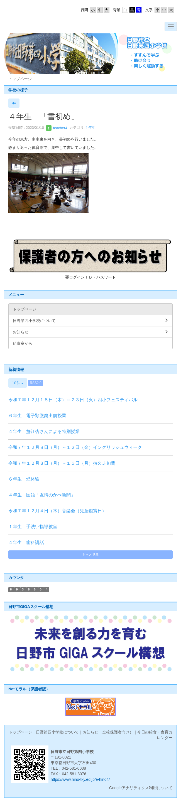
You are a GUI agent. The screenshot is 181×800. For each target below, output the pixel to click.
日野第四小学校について (57, 732)
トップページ (20, 732)
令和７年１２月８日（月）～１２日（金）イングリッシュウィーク (75, 447)
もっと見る (90, 555)
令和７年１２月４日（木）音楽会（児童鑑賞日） (57, 510)
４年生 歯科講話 (26, 542)
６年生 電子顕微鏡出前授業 (37, 415)
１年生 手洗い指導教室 (32, 526)
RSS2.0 (35, 383)
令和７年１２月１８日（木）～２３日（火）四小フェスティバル (73, 399)
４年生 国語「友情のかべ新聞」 (41, 495)
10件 (17, 383)
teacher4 (56, 128)
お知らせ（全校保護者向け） (108, 732)
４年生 (90, 128)
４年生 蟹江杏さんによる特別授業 (44, 431)
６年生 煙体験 (24, 479)
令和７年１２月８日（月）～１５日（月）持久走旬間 (61, 463)
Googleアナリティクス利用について (140, 788)
